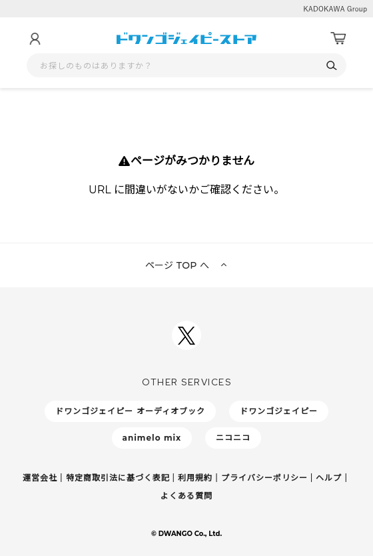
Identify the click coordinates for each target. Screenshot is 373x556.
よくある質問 (186, 496)
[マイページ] (35, 39)
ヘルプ (329, 478)
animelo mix (152, 438)
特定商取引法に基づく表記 (118, 478)
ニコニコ (233, 438)
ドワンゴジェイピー (279, 411)
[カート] (338, 39)
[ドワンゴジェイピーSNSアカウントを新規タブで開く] (186, 335)
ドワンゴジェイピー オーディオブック (129, 411)
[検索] (331, 66)
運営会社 (40, 478)
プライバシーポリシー (264, 478)
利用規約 (195, 478)
